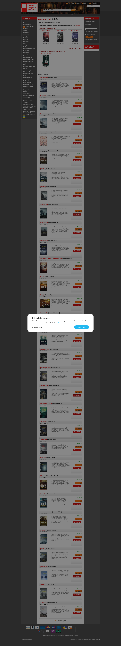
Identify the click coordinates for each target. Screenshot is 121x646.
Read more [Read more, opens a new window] (61, 323)
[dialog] (60, 323)
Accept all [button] (81, 327)
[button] (37, 327)
